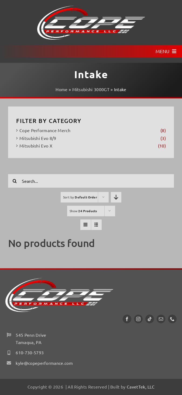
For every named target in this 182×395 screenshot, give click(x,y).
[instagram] (138, 319)
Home (61, 89)
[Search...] (91, 181)
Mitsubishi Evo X (35, 145)
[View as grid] (85, 224)
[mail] (161, 319)
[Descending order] (116, 197)
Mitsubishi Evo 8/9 (37, 138)
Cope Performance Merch (44, 130)
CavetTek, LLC (140, 386)
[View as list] (96, 224)
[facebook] (127, 319)
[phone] (172, 319)
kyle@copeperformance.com (44, 363)
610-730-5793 (30, 352)
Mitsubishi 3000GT (90, 89)
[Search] (15, 181)
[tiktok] (149, 319)
